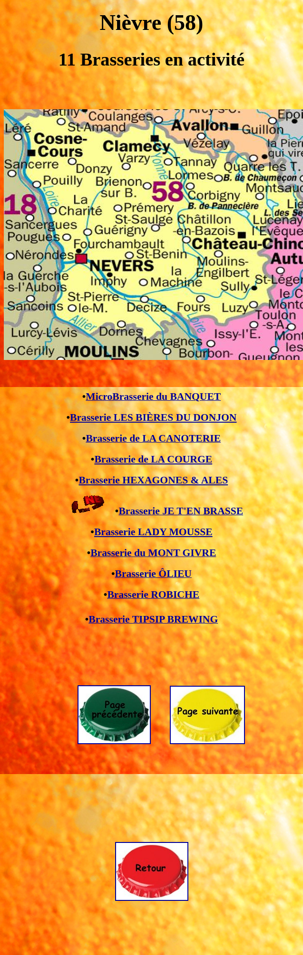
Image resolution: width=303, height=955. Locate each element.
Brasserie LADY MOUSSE (153, 532)
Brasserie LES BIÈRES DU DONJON (153, 417)
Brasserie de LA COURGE (153, 459)
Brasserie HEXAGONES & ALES (153, 480)
